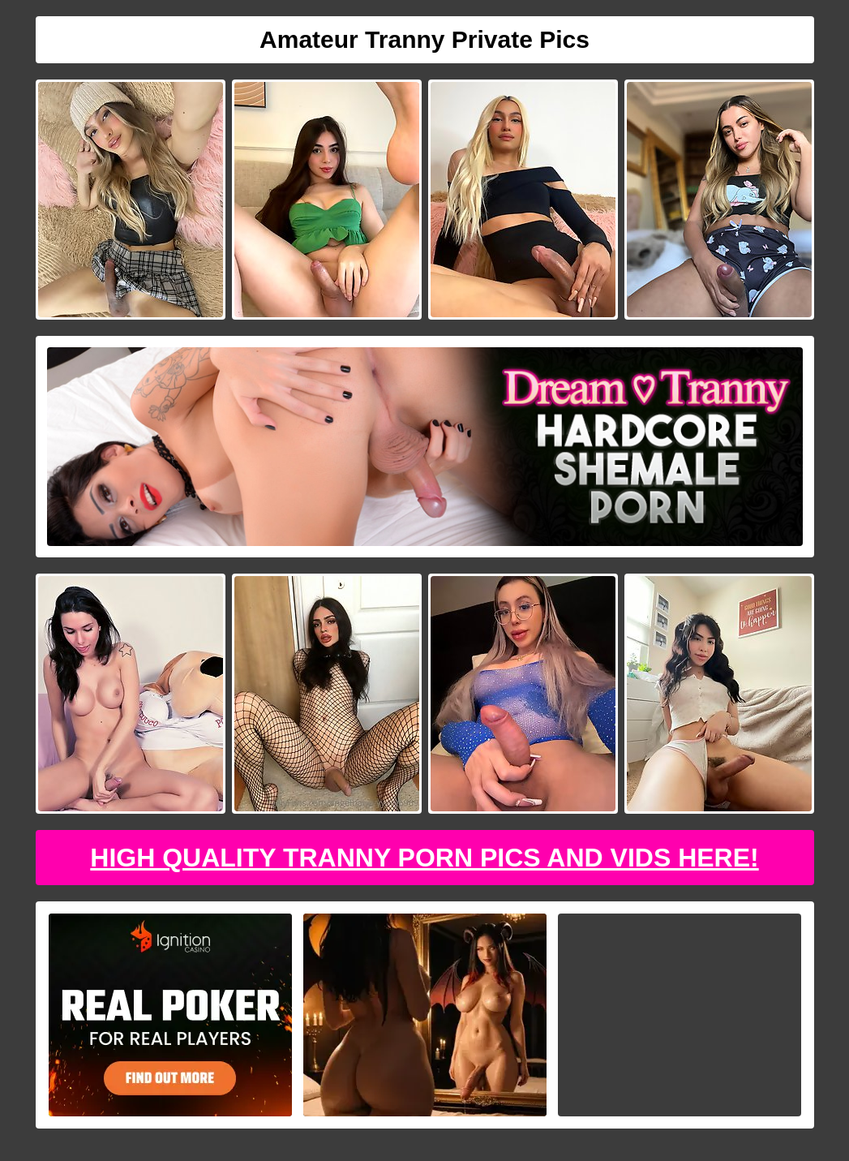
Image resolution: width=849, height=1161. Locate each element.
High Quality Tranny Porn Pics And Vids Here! (424, 857)
